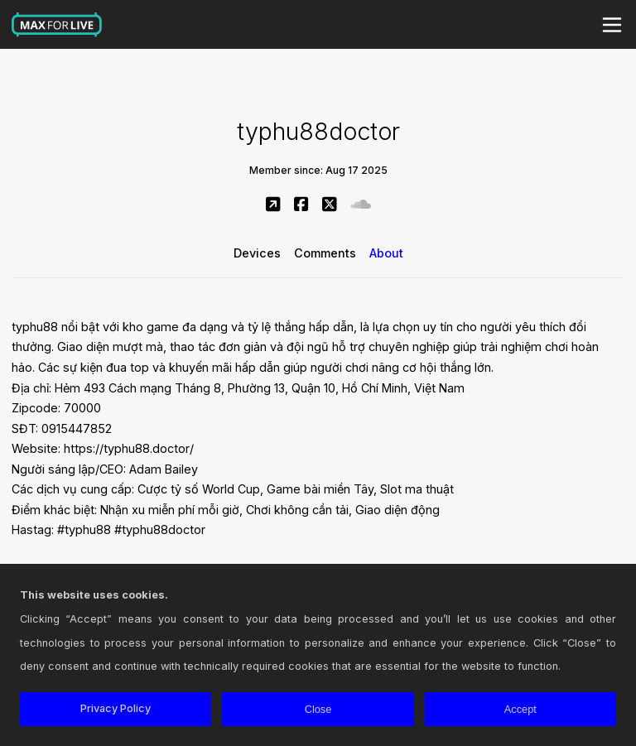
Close (318, 709)
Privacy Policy (115, 708)
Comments (325, 253)
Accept (520, 709)
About (386, 253)
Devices (257, 253)
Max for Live (57, 24)
